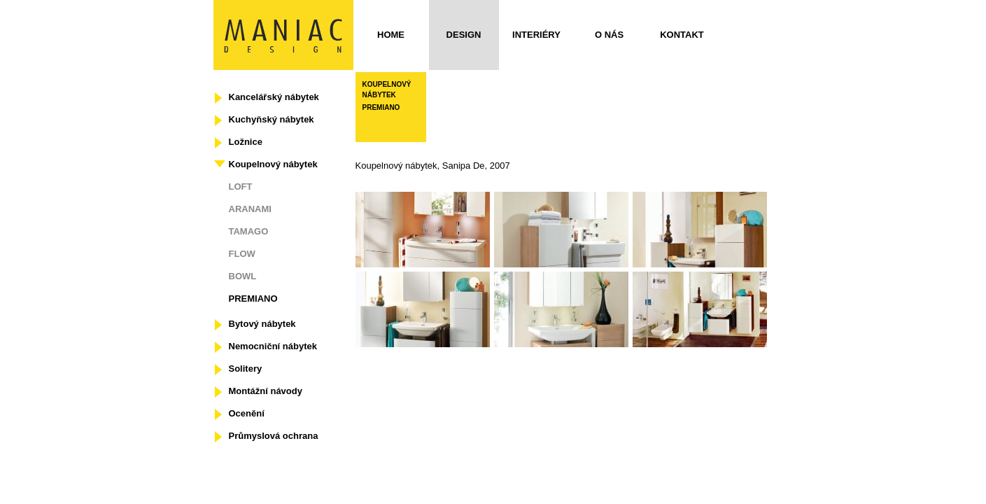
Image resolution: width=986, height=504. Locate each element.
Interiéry (536, 34)
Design (463, 34)
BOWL (243, 276)
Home (390, 34)
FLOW (242, 253)
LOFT (241, 186)
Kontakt (682, 34)
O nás (609, 34)
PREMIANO (253, 298)
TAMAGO (249, 231)
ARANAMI (250, 209)
